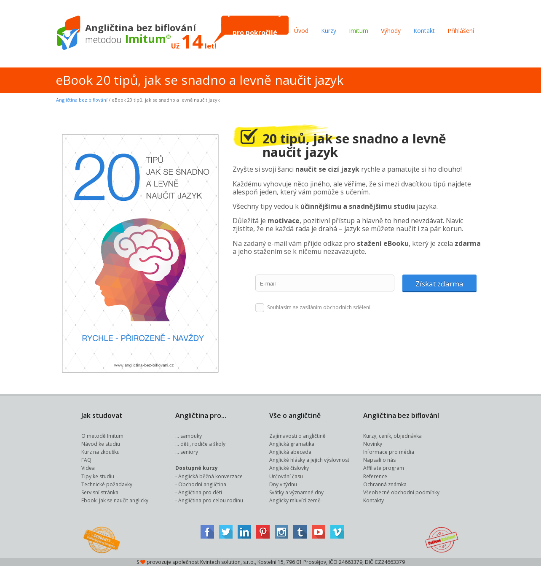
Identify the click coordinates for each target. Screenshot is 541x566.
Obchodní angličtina (202, 484)
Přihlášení (460, 31)
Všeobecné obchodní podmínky (401, 492)
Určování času (286, 476)
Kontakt (424, 31)
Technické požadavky (106, 484)
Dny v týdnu (283, 484)
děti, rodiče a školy (202, 443)
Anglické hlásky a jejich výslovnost (309, 460)
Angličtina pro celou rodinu (210, 500)
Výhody (391, 31)
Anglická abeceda (290, 451)
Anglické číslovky (289, 468)
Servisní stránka (99, 492)
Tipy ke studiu (97, 476)
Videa (88, 468)
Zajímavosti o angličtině (297, 435)
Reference (375, 476)
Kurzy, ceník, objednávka (392, 435)
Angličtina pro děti (200, 492)
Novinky (372, 443)
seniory (189, 451)
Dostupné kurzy (196, 468)
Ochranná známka (385, 484)
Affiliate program (383, 468)
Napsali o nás (379, 460)
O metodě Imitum (102, 435)
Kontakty (373, 500)
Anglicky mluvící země (295, 500)
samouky (191, 435)
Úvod (301, 31)
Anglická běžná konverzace (210, 476)
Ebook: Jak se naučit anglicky (114, 500)
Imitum (358, 31)
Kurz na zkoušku (100, 451)
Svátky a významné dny (296, 492)
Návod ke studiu (100, 443)
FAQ (86, 460)
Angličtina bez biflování (81, 100)
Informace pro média (388, 451)
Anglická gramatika (291, 443)
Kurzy (328, 31)
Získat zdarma (439, 283)
